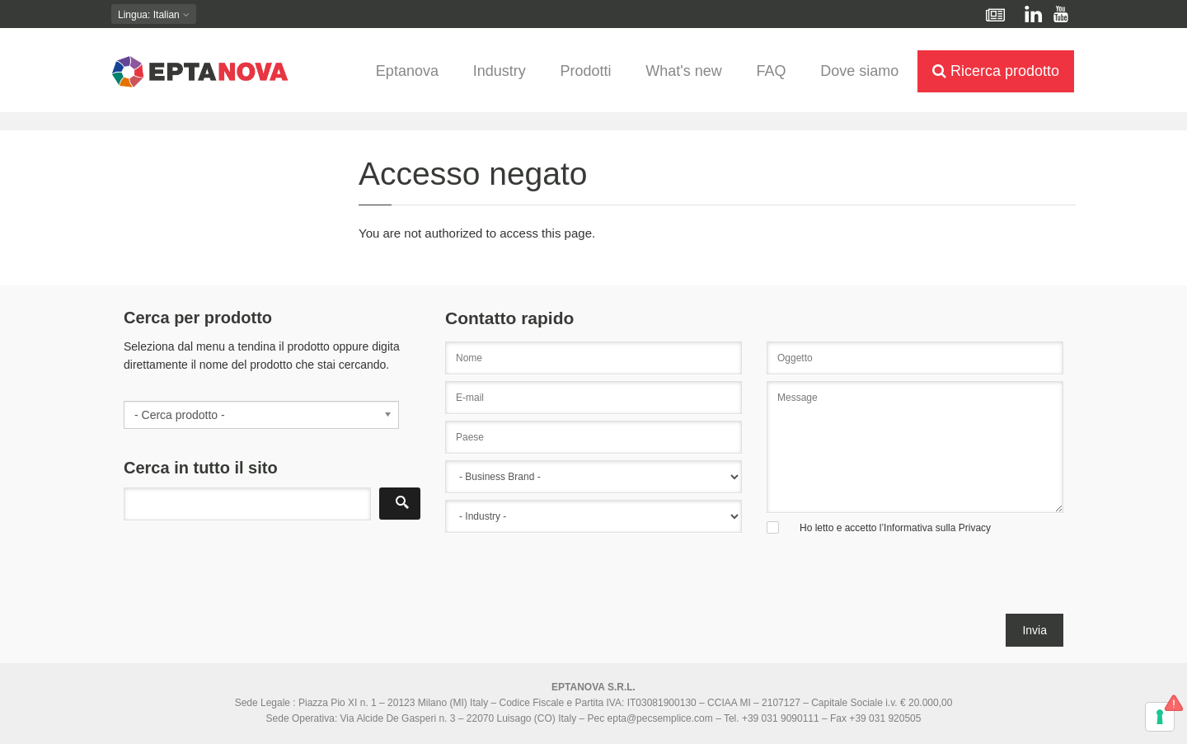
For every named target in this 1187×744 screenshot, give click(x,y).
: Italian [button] (154, 15)
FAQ (771, 71)
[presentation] (570, 581)
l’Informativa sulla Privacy (935, 528)
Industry (499, 71)
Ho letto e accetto (895, 528)
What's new (683, 71)
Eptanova (407, 71)
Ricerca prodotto (995, 71)
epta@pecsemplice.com (660, 718)
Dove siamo (859, 71)
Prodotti (585, 71)
